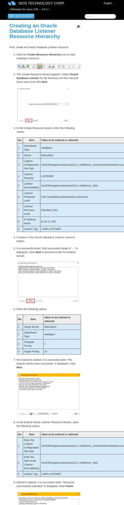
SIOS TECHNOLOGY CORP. (41, 3)
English (109, 3)
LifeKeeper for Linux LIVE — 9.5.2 (30, 9)
